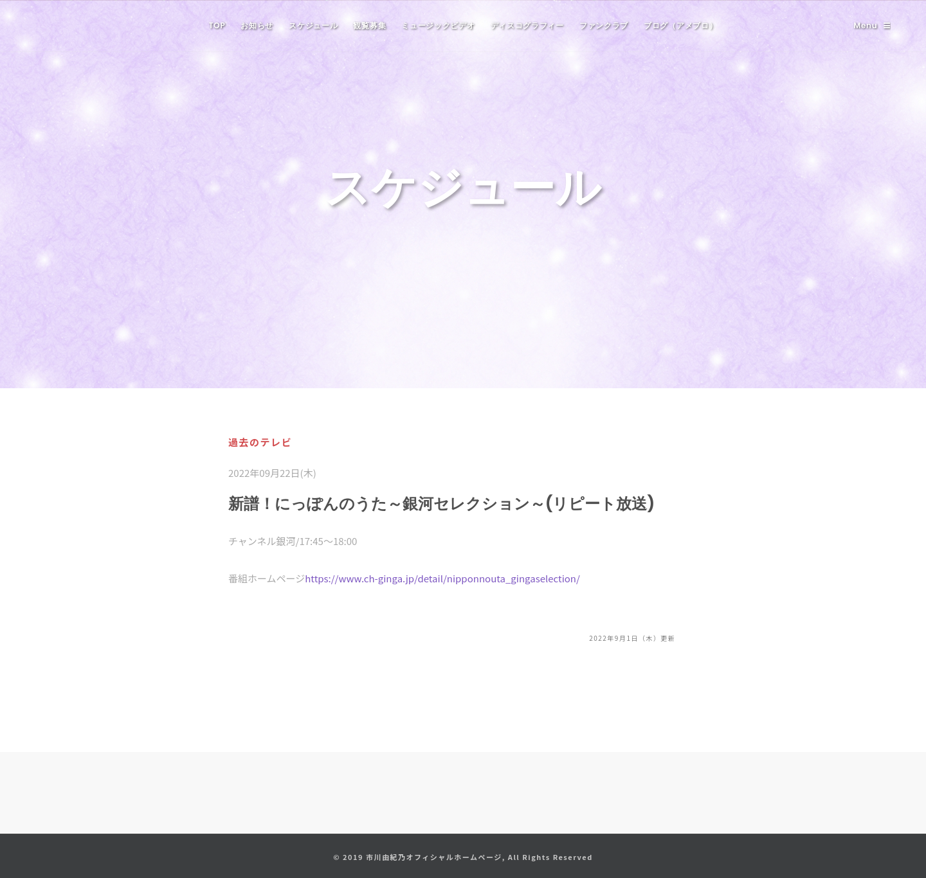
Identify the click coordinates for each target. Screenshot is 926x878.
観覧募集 (369, 25)
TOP (217, 25)
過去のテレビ (260, 442)
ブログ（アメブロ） (680, 25)
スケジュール (313, 25)
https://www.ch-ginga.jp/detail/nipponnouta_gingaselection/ (442, 578)
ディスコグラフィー (527, 25)
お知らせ (257, 25)
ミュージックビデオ (438, 25)
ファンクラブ (603, 25)
